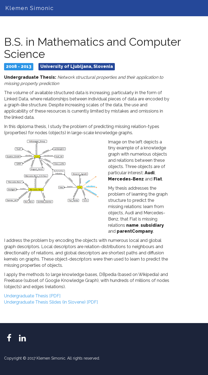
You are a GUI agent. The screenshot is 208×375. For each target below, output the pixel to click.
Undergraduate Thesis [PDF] (32, 295)
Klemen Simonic (29, 8)
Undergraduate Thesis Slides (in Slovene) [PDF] (51, 302)
